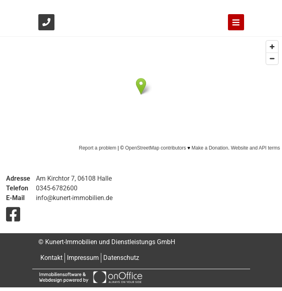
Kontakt (51, 257)
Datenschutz (121, 257)
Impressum (83, 257)
